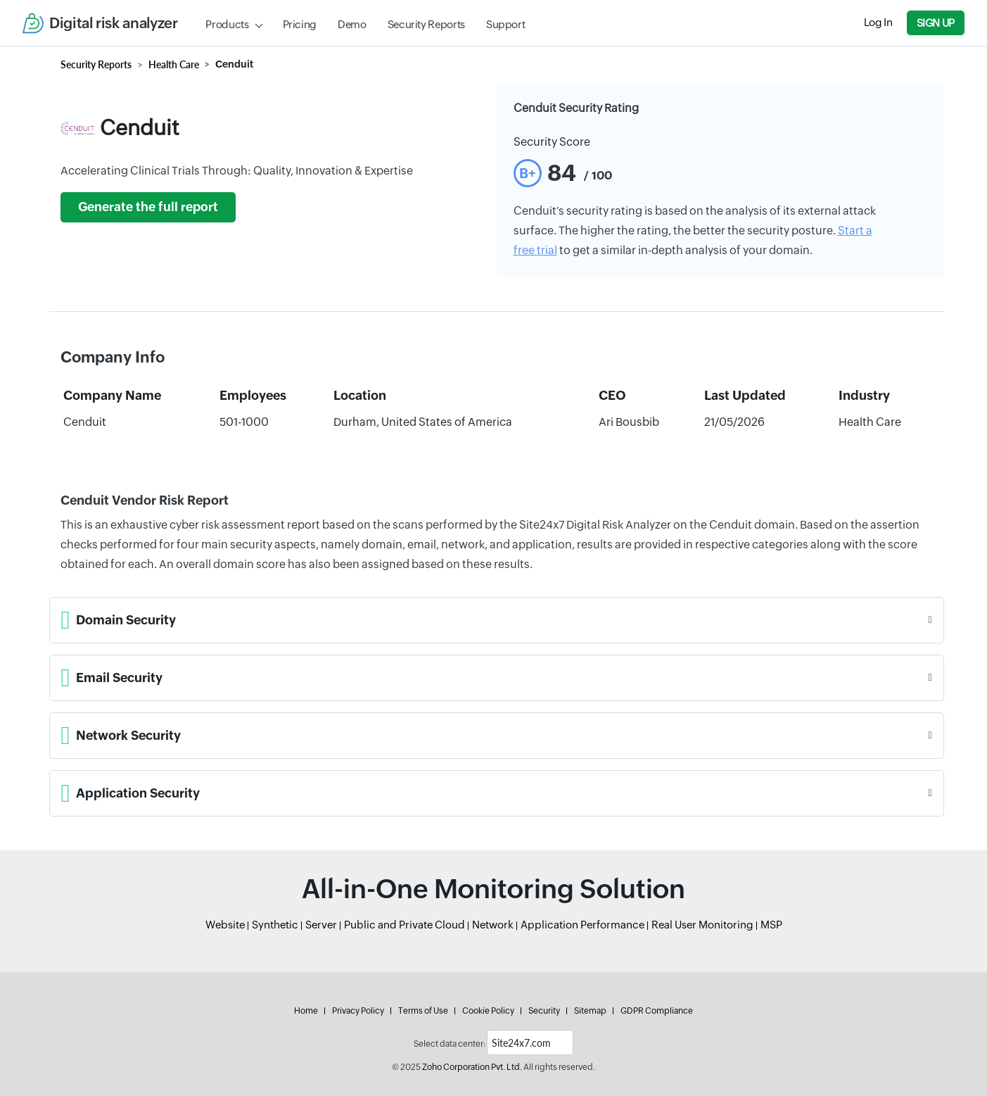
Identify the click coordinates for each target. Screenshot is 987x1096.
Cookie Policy (488, 1011)
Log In (878, 22)
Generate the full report (148, 207)
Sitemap (590, 1011)
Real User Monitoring (702, 925)
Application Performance (582, 925)
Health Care (173, 64)
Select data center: (449, 1044)
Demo (352, 24)
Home (306, 1011)
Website (225, 925)
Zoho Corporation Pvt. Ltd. (472, 1067)
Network (493, 925)
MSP (771, 925)
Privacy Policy (358, 1011)
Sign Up (936, 23)
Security (544, 1011)
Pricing (300, 24)
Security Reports (426, 24)
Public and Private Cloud (404, 925)
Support (505, 24)
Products (226, 24)
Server (321, 925)
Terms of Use (423, 1011)
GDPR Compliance (656, 1011)
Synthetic (275, 925)
